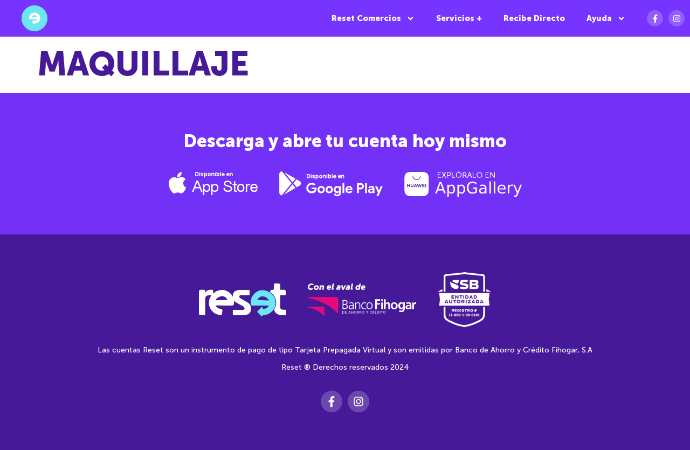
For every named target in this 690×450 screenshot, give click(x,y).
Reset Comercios (373, 18)
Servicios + (459, 18)
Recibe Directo (534, 18)
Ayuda (605, 18)
